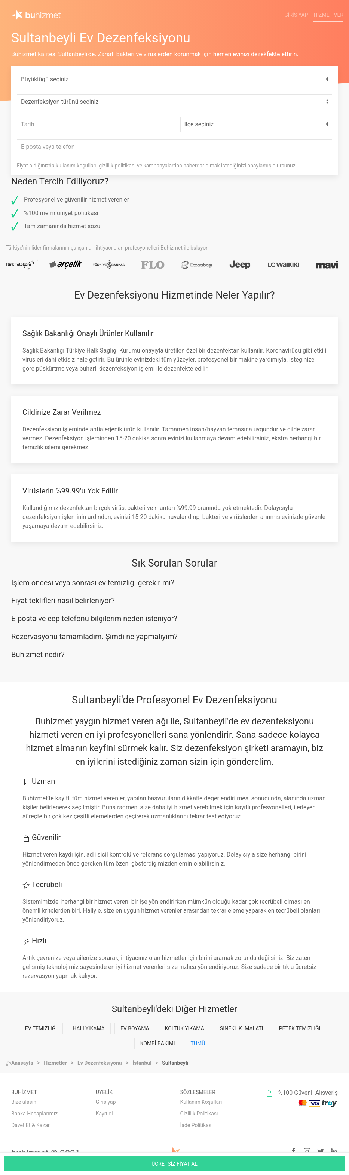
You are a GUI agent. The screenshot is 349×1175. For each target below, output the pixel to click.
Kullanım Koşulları (201, 1102)
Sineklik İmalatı (241, 1028)
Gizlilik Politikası (199, 1114)
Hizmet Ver (328, 15)
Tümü (198, 1043)
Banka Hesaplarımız (34, 1114)
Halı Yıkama (89, 1028)
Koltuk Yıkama (184, 1028)
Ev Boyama (134, 1028)
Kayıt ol (104, 1114)
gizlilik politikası (117, 166)
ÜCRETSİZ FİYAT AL (174, 1164)
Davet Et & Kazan (31, 1125)
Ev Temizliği (41, 1028)
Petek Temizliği (300, 1028)
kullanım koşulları (76, 166)
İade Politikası (196, 1125)
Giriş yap (106, 1102)
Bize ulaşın (23, 1102)
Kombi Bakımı (157, 1043)
